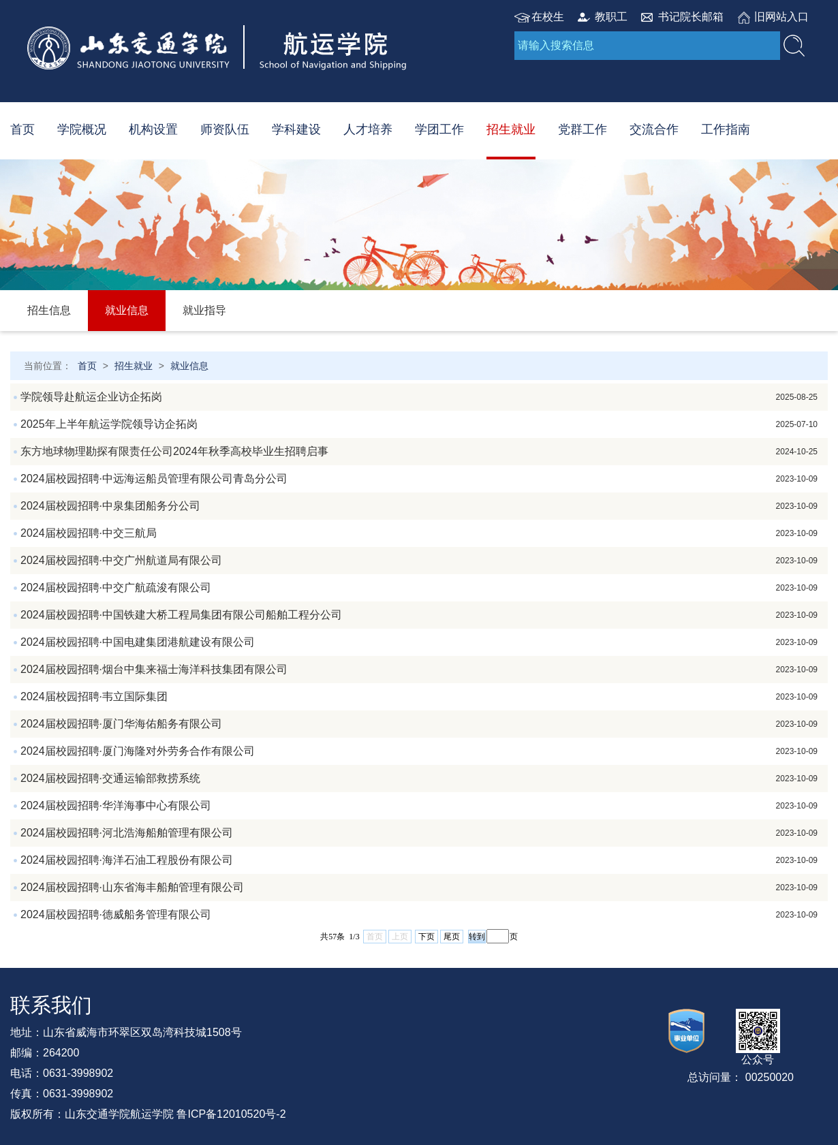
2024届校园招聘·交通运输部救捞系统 (419, 778)
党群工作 (582, 129)
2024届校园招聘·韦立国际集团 (419, 696)
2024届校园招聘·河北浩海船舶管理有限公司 (419, 833)
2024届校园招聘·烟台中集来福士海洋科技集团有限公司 (419, 669)
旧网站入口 (781, 16)
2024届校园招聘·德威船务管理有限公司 (419, 914)
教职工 (611, 16)
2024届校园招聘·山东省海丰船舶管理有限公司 (419, 887)
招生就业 (511, 129)
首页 (22, 129)
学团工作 (439, 129)
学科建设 (296, 129)
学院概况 (81, 129)
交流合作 (654, 129)
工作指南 (725, 129)
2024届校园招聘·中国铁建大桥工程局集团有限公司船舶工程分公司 (419, 615)
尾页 (452, 936)
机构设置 (153, 129)
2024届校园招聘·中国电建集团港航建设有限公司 (419, 642)
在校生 (547, 16)
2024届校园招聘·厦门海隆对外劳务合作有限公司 (419, 751)
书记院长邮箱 (691, 16)
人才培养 (367, 129)
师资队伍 (224, 129)
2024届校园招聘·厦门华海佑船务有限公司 (419, 724)
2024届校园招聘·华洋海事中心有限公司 (419, 805)
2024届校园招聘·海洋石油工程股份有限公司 (419, 860)
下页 (426, 936)
